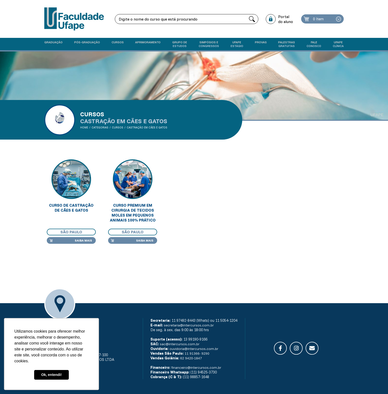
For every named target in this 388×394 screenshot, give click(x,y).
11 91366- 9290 (197, 353)
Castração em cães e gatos (147, 127)
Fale (314, 44)
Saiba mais (83, 240)
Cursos (118, 42)
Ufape (237, 44)
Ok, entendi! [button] (51, 375)
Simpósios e (209, 44)
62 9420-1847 (191, 358)
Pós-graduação (87, 42)
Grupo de (179, 44)
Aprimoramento (148, 42)
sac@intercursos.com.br (180, 344)
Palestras (286, 44)
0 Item (319, 19)
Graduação (53, 42)
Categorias (100, 127)
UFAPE (338, 44)
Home (84, 127)
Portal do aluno (286, 19)
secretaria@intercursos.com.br (189, 325)
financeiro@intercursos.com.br (196, 367)
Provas (261, 42)
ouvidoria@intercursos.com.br (194, 348)
